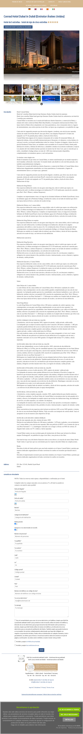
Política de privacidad (75, 728)
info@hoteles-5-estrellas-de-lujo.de (41, 682)
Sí (16, 524)
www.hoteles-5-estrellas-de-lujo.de (44, 680)
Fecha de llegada (19, 489)
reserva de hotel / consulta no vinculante (18, 27)
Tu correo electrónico (20, 598)
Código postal (18, 569)
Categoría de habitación (21, 515)
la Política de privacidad (33, 641)
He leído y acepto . (28, 641)
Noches (16, 507)
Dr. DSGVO (77, 725)
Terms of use (50, 687)
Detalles (69, 719)
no (15, 562)
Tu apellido (17, 541)
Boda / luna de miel (64, 2)
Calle (16, 555)
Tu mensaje (17, 605)
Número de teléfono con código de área (26, 591)
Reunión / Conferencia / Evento (36, 5)
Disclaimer (37, 687)
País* (15, 584)
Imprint (31, 687)
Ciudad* (16, 576)
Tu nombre (17, 548)
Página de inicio (17, 2)
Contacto (51, 2)
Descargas (53, 5)
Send (41, 650)
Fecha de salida (19, 498)
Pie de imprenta (61, 728)
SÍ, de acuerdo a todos (69, 709)
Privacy (44, 687)
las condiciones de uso (32, 645)
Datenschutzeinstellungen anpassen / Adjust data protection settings (41, 694)
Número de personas (20, 534)
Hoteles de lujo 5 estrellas (35, 2)
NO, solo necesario (69, 714)
